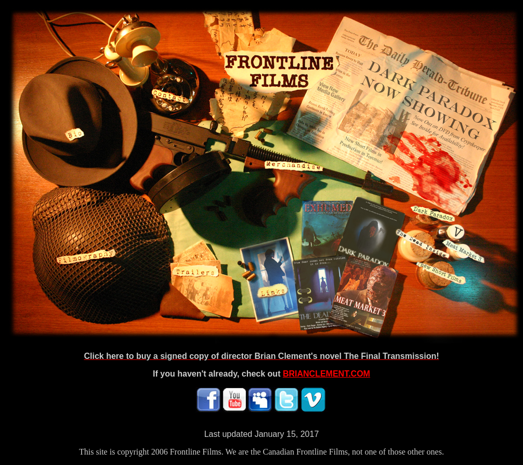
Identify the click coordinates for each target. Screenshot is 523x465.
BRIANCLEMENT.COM (326, 373)
